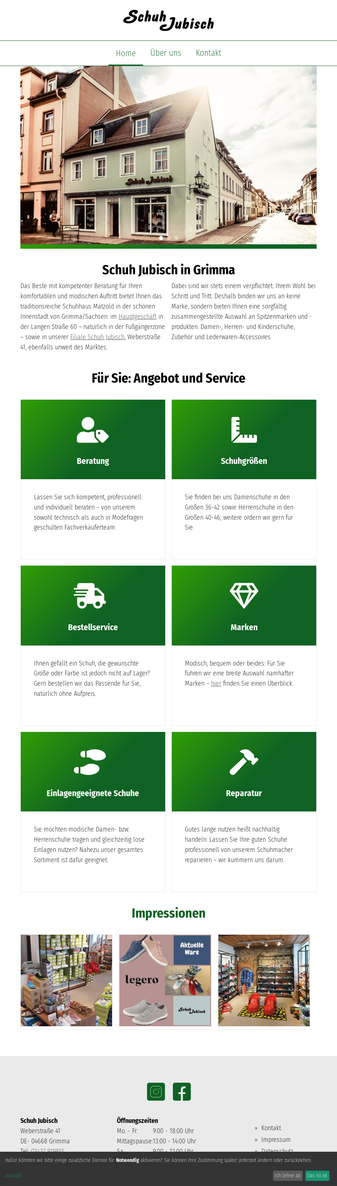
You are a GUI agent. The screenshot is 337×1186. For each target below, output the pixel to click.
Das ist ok (317, 1176)
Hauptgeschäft (137, 317)
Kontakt (208, 53)
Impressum (276, 1140)
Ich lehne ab (288, 1176)
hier (216, 683)
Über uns (165, 53)
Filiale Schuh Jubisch (97, 337)
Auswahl (13, 1176)
